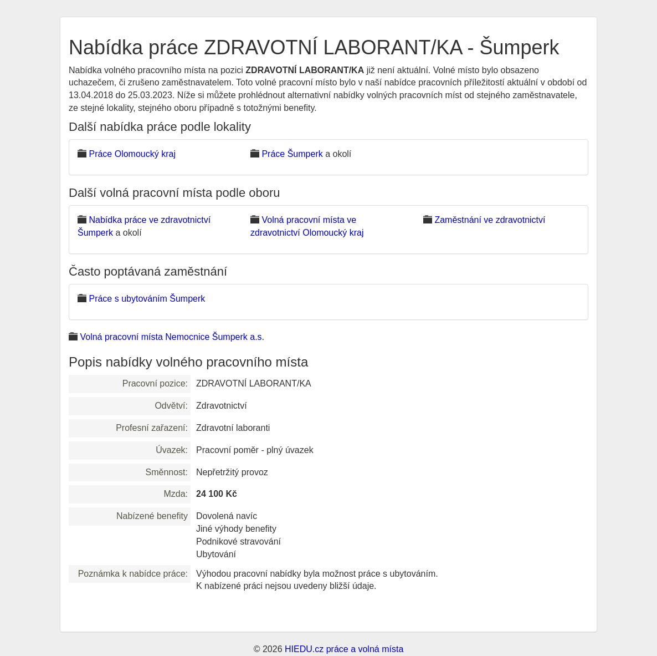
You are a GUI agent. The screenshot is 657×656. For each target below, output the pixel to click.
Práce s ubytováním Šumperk (147, 298)
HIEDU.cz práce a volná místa (344, 649)
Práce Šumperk (291, 154)
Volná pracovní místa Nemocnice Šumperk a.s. (172, 337)
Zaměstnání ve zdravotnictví (489, 220)
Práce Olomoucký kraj (132, 154)
